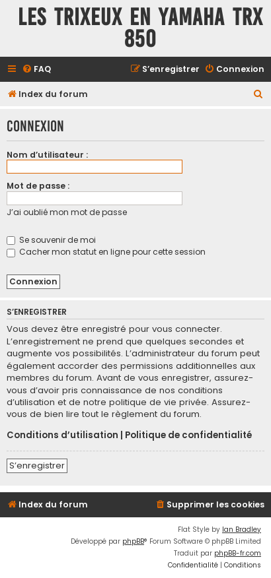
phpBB (133, 541)
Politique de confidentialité (188, 435)
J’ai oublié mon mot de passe (67, 212)
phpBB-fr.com (237, 553)
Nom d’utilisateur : (47, 154)
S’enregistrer (37, 465)
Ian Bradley (241, 529)
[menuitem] (36, 70)
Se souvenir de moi (51, 239)
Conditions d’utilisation (62, 435)
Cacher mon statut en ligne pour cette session (106, 251)
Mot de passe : (38, 185)
